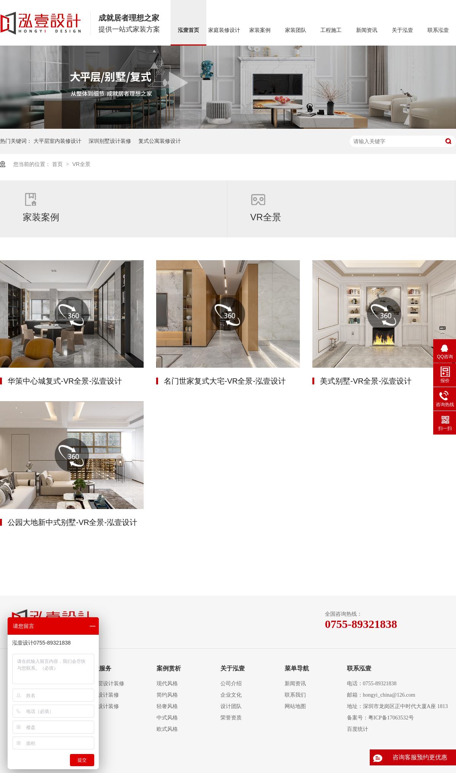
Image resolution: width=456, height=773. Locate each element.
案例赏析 (169, 668)
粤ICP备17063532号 (391, 718)
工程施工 (331, 30)
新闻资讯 (366, 30)
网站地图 (295, 706)
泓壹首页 (188, 30)
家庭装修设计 (224, 30)
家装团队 (295, 30)
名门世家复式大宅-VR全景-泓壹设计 (225, 381)
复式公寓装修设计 (159, 141)
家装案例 (260, 30)
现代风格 (167, 683)
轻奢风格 (167, 706)
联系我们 (295, 695)
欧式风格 (167, 729)
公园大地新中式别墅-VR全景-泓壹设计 (72, 522)
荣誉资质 (231, 718)
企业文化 (231, 695)
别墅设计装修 (103, 706)
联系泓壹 (438, 30)
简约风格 (167, 695)
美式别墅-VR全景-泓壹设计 (366, 381)
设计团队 (231, 706)
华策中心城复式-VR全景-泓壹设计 (65, 381)
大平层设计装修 (105, 683)
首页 (58, 164)
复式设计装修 (103, 695)
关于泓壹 (402, 30)
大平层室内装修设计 (57, 141)
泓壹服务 (99, 668)
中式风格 (167, 718)
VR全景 (81, 164)
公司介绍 (231, 683)
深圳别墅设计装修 (110, 141)
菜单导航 (297, 668)
